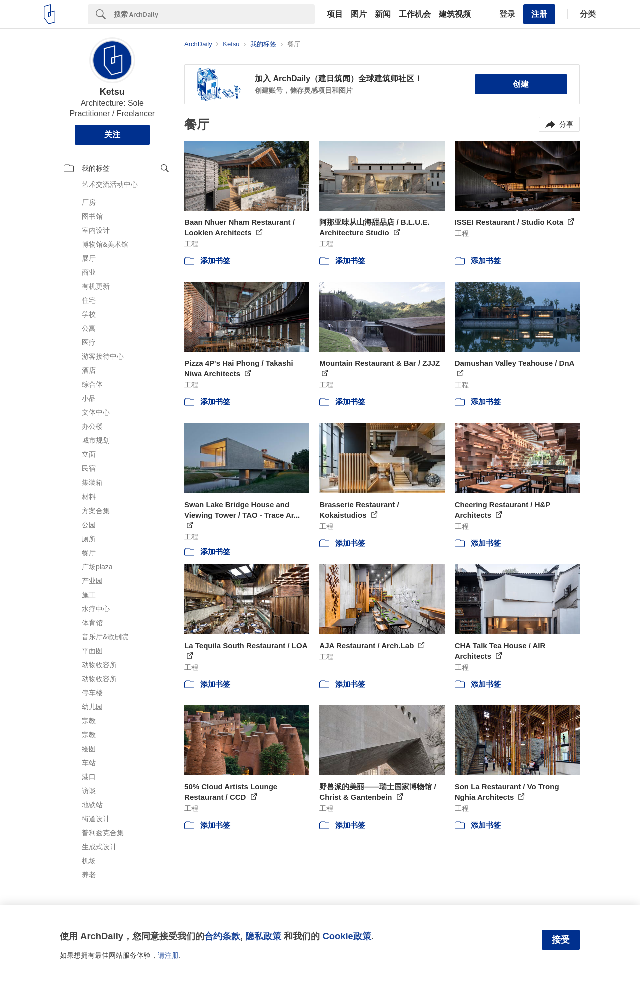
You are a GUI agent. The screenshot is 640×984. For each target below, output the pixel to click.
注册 (540, 14)
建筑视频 (455, 14)
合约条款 (222, 936)
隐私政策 (264, 936)
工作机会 (415, 14)
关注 (112, 134)
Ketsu (112, 92)
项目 (335, 14)
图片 (359, 14)
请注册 (168, 955)
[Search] (214, 14)
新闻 (383, 14)
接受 (561, 940)
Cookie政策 (346, 936)
